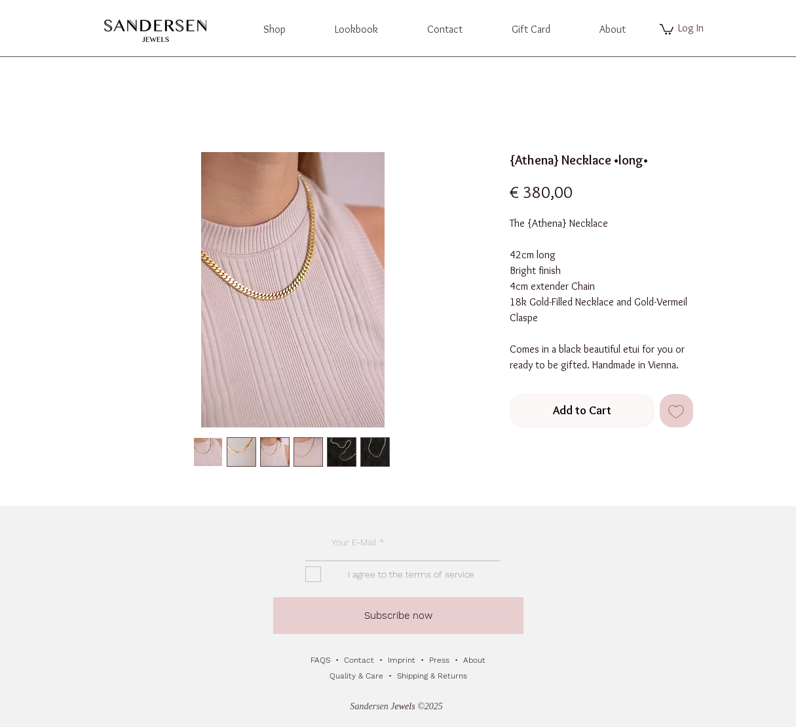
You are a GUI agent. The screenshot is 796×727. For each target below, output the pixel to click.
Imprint (401, 660)
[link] (666, 29)
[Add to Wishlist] (676, 410)
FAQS (322, 660)
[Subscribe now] (398, 615)
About (474, 660)
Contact (360, 660)
